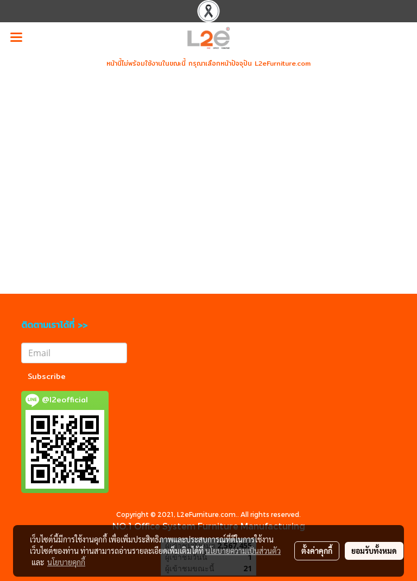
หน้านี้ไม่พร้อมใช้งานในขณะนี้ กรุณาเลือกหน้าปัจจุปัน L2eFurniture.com (208, 63)
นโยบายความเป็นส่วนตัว (243, 550)
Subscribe (47, 376)
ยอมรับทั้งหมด (374, 550)
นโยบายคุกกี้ (66, 562)
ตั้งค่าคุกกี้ (316, 550)
